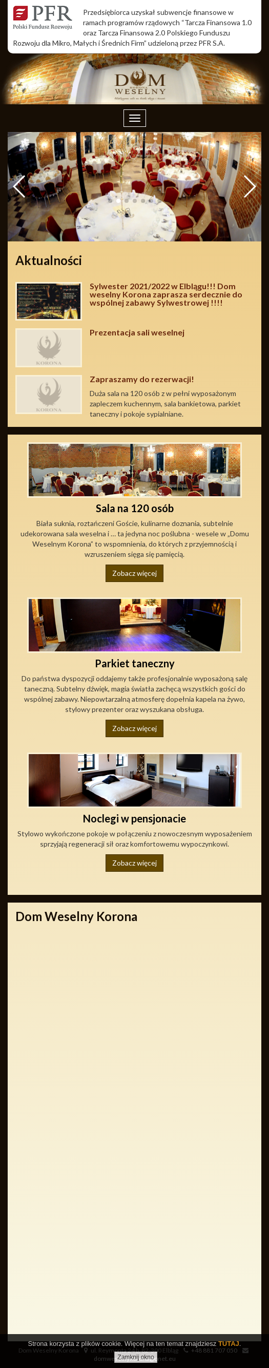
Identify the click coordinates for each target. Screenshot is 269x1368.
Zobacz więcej (134, 573)
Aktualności (48, 260)
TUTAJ (228, 1343)
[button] (249, 186)
